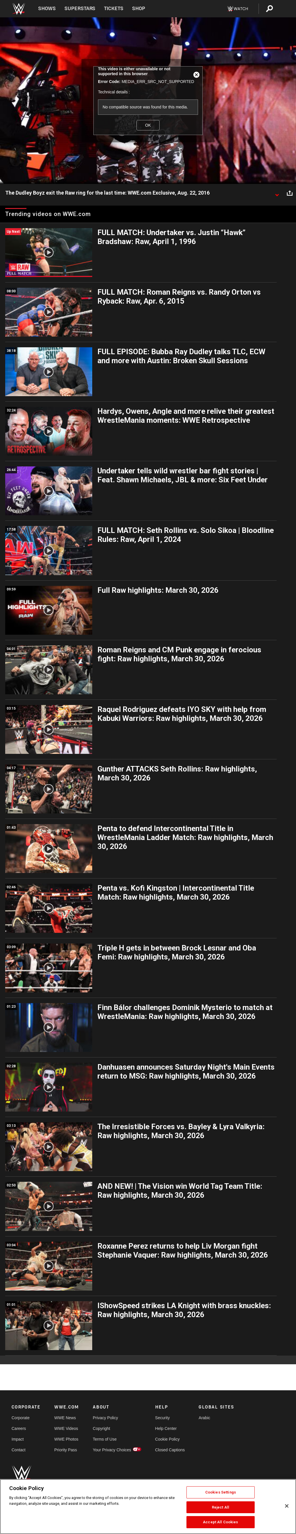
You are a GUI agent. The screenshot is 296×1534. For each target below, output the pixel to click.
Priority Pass (65, 1450)
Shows (47, 8)
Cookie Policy (167, 1439)
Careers (19, 1428)
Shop (138, 8)
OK (148, 125)
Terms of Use (104, 1439)
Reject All (220, 1507)
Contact (18, 1450)
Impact (18, 1439)
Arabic (204, 1417)
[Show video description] (277, 193)
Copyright (101, 1428)
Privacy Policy (105, 1417)
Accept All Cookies (220, 1522)
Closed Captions (170, 1450)
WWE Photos (66, 1439)
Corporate (20, 1417)
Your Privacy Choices (112, 1450)
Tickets (113, 8)
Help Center (166, 1428)
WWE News (65, 1417)
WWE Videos (66, 1428)
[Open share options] (289, 193)
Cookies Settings (220, 1492)
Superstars (80, 8)
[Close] (286, 1506)
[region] (148, 1506)
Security (162, 1417)
